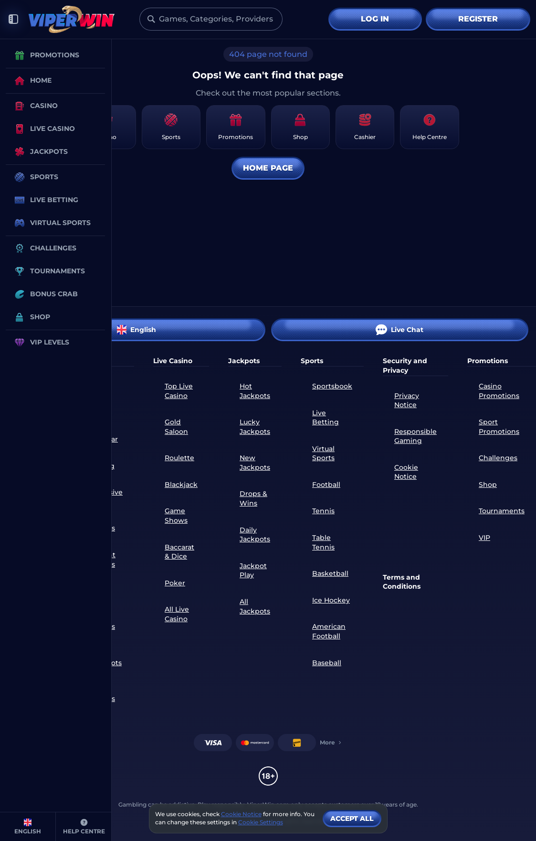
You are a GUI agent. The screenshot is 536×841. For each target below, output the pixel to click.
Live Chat (399, 329)
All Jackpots (255, 606)
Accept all (352, 818)
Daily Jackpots (255, 535)
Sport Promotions (499, 427)
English (136, 329)
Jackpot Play (253, 570)
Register (478, 18)
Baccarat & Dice (179, 552)
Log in (375, 18)
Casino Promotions (499, 391)
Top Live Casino (179, 391)
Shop (488, 484)
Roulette (179, 457)
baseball (326, 662)
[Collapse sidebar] (13, 19)
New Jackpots (255, 462)
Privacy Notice (406, 400)
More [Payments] (331, 742)
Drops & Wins (253, 498)
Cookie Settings (260, 822)
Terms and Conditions (401, 582)
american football (329, 631)
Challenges (498, 457)
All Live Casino (177, 614)
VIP (484, 537)
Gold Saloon (176, 427)
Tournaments (502, 511)
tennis (323, 511)
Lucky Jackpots (255, 427)
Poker (175, 583)
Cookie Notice (406, 472)
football (326, 484)
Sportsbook (332, 386)
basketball (330, 573)
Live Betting (325, 418)
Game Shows (176, 516)
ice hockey (331, 600)
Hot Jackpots (255, 391)
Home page (268, 168)
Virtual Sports (323, 453)
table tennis (323, 542)
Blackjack (181, 484)
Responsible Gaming (415, 436)
